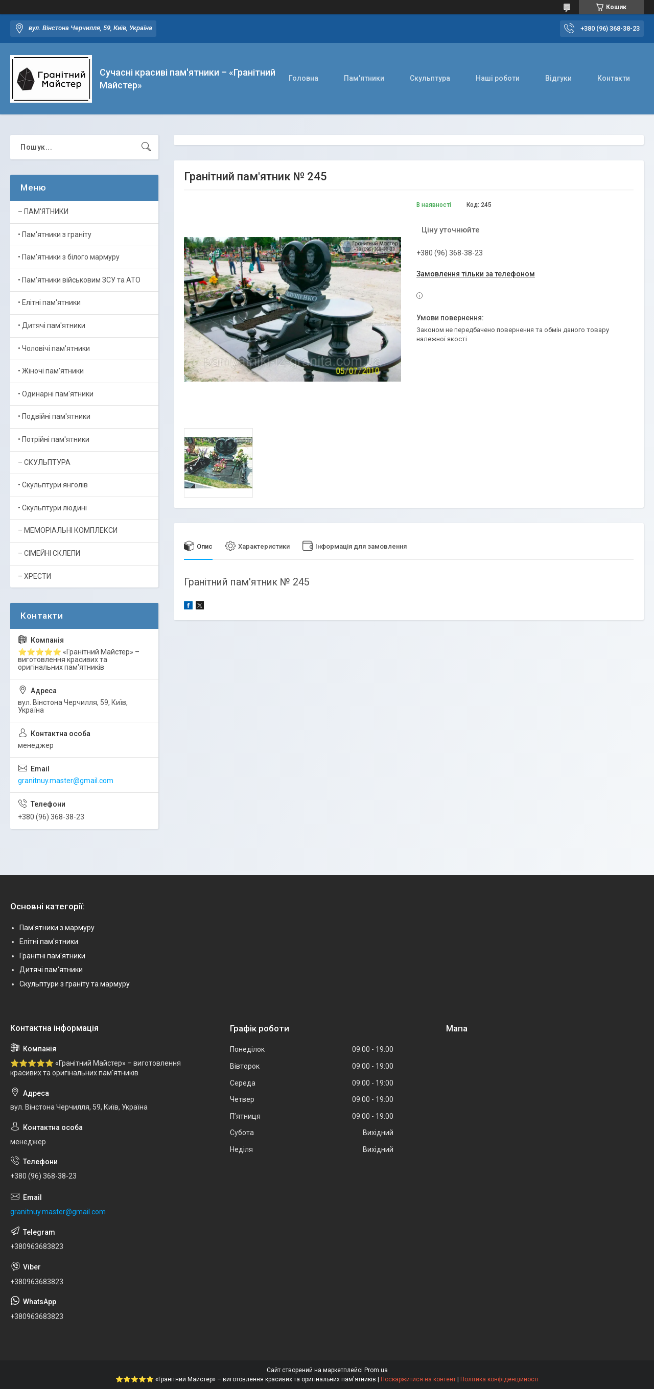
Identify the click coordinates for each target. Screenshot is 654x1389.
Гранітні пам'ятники (52, 956)
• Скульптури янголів (53, 485)
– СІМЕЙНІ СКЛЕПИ (49, 553)
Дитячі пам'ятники (51, 970)
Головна (303, 78)
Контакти (613, 78)
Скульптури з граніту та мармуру (74, 984)
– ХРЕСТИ (34, 576)
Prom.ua (376, 1370)
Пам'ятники (364, 78)
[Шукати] (146, 147)
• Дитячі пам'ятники (51, 325)
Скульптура (430, 78)
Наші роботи (498, 78)
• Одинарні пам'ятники (56, 394)
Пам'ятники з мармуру (57, 928)
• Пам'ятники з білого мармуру (69, 257)
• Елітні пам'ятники (49, 302)
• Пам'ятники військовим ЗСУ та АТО (79, 280)
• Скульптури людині (52, 508)
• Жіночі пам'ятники (51, 371)
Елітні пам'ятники (48, 941)
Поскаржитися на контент (418, 1379)
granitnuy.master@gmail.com (65, 780)
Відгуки (558, 78)
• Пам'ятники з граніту (54, 234)
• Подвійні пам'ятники (54, 416)
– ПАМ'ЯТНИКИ (43, 211)
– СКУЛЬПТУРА (44, 462)
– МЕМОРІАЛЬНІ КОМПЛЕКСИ (68, 530)
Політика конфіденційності (499, 1379)
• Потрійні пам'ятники (53, 439)
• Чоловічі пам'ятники (54, 348)
